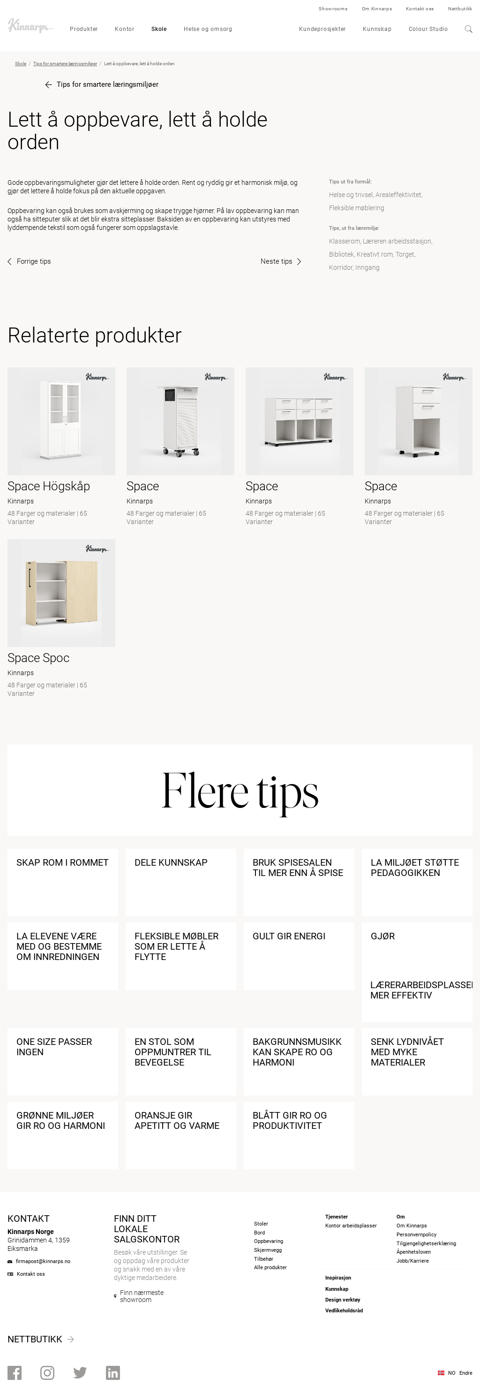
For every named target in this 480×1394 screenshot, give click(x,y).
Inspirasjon (338, 1278)
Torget (405, 254)
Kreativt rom (375, 254)
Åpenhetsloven (414, 1252)
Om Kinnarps (377, 8)
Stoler (261, 1224)
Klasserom (344, 241)
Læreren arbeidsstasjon (397, 241)
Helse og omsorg (208, 29)
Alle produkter (270, 1268)
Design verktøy (342, 1300)
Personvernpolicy (416, 1235)
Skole (159, 29)
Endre (465, 1373)
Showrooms (333, 8)
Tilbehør (263, 1259)
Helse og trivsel (351, 194)
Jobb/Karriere (413, 1261)
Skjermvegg (268, 1250)
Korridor (340, 267)
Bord (259, 1233)
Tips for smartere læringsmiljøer (65, 63)
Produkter (84, 29)
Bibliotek (341, 254)
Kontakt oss (420, 8)
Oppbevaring (268, 1241)
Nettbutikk (460, 8)
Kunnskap (377, 29)
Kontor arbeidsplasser (351, 1226)
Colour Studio (428, 29)
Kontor (125, 29)
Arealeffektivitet (398, 194)
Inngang (367, 267)
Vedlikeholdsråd (344, 1311)
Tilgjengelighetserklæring (426, 1244)
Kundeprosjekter (322, 29)
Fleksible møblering (356, 208)
